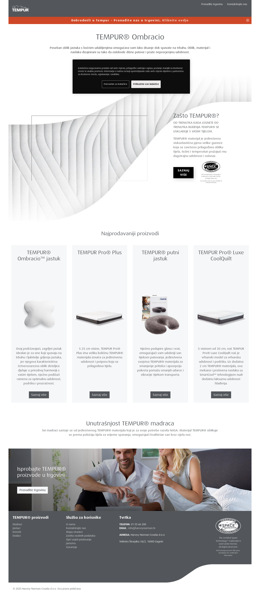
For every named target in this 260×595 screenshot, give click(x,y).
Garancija (71, 547)
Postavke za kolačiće (115, 84)
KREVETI (95, 12)
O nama (70, 524)
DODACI (114, 12)
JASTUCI (76, 12)
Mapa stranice (74, 532)
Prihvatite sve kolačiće (146, 84)
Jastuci (16, 528)
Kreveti (17, 532)
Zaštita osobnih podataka (80, 535)
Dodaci (17, 535)
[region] (131, 76)
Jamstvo (71, 543)
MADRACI (57, 12)
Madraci (17, 524)
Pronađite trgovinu (33, 490)
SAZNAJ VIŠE (183, 173)
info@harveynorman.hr (141, 528)
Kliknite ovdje (175, 20)
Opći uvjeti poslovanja (78, 539)
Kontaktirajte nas (237, 4)
